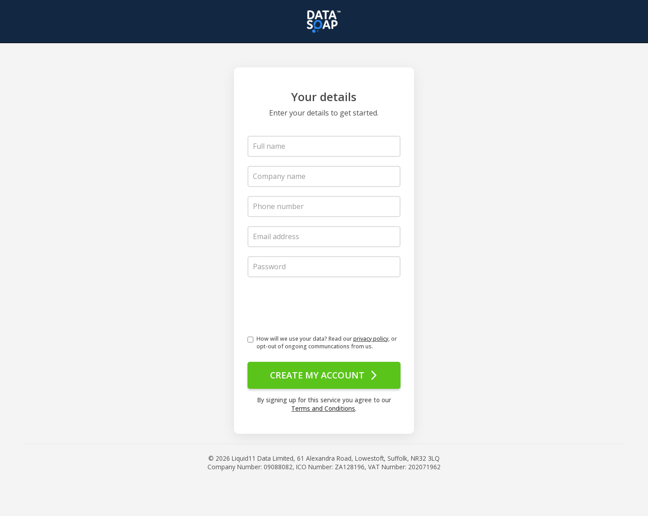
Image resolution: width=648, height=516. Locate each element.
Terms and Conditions (323, 407)
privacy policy (370, 339)
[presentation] (316, 308)
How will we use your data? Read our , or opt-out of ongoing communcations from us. (326, 342)
